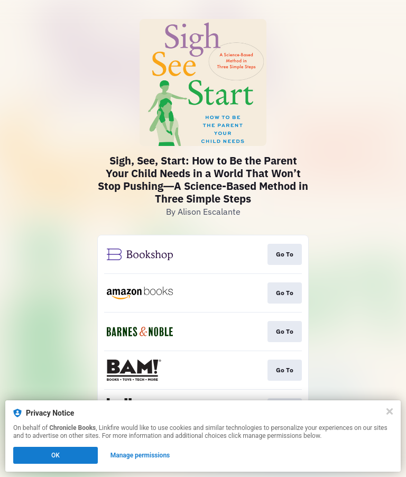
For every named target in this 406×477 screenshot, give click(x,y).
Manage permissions (140, 455)
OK (55, 455)
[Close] (389, 411)
